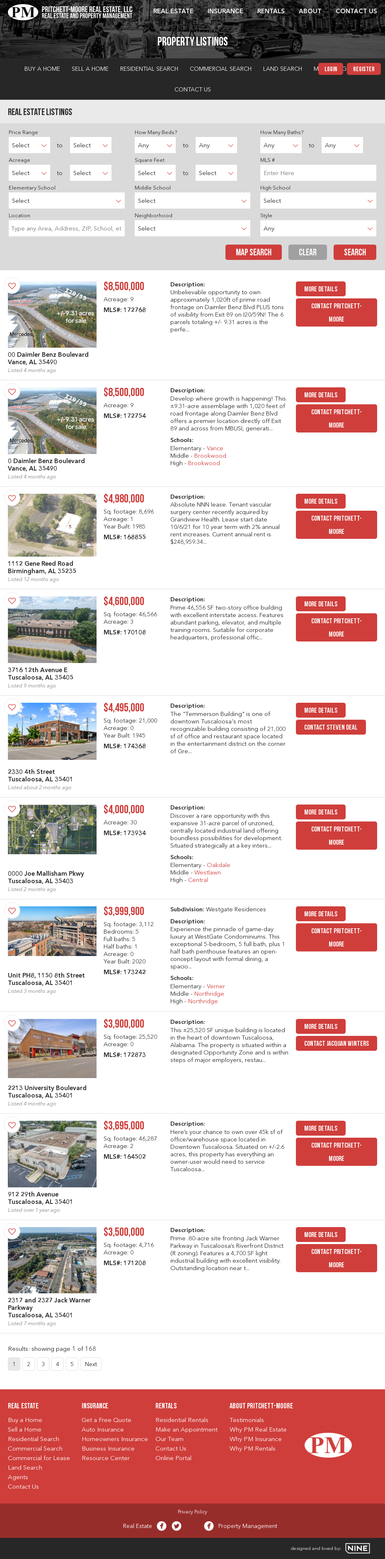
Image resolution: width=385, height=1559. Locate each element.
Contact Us (356, 12)
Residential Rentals (181, 1420)
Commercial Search (221, 69)
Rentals (271, 12)
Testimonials (247, 1420)
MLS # (267, 160)
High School (275, 188)
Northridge (209, 994)
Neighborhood (153, 216)
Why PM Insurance (256, 1439)
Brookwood (210, 456)
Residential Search (149, 69)
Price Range (23, 132)
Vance (215, 449)
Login (330, 69)
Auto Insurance (103, 1430)
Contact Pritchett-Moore (336, 313)
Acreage (19, 160)
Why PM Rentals (253, 1449)
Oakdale (218, 865)
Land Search (282, 69)
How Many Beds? (156, 132)
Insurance (225, 12)
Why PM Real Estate (258, 1430)
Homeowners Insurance (115, 1439)
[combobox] (67, 228)
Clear (308, 253)
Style (266, 216)
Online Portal (173, 1459)
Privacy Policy (192, 1512)
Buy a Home (42, 69)
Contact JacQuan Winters (336, 1043)
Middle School (153, 188)
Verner (216, 987)
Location (19, 216)
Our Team (169, 1439)
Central (198, 880)
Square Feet (150, 160)
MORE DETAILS (320, 289)
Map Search (253, 253)
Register (364, 69)
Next (91, 1364)
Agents (18, 1478)
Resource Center (106, 1459)
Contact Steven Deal (331, 727)
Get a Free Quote (106, 1420)
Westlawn (207, 873)
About (310, 12)
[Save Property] (12, 285)
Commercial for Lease (39, 1459)
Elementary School (32, 188)
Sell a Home (90, 69)
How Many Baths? (281, 132)
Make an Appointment (186, 1430)
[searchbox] (67, 228)
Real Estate (173, 12)
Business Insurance (108, 1449)
